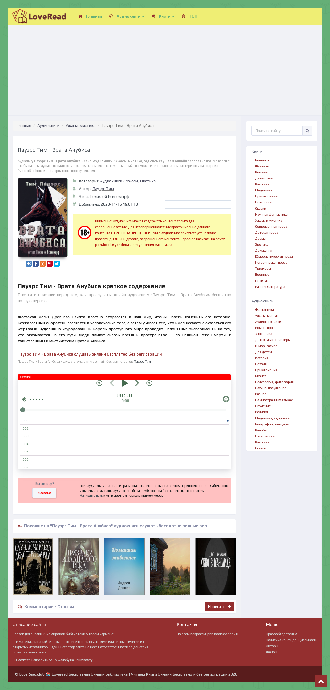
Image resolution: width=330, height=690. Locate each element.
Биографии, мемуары (272, 424)
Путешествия (265, 436)
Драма (260, 238)
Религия (261, 412)
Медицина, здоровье (272, 418)
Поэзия (261, 364)
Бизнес (260, 376)
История (261, 358)
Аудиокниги (126, 16)
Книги (163, 16)
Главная (90, 16)
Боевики (262, 160)
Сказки (260, 208)
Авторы (272, 646)
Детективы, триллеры (272, 340)
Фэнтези (262, 166)
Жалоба (44, 493)
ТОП (189, 16)
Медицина (263, 190)
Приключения (266, 370)
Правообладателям (281, 634)
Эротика (261, 244)
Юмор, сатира (266, 346)
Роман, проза (265, 328)
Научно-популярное (271, 388)
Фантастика (264, 310)
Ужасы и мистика (268, 220)
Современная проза (271, 226)
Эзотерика (263, 334)
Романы (261, 172)
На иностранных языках (274, 400)
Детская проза (266, 232)
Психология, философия (274, 382)
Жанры (271, 652)
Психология (264, 202)
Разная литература (270, 287)
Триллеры (263, 268)
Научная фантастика (271, 214)
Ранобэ (261, 430)
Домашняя (263, 250)
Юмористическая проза (274, 256)
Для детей (263, 352)
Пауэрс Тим (103, 188)
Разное (261, 394)
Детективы (264, 178)
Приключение (266, 196)
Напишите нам (91, 495)
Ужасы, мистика (80, 125)
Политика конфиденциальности (291, 640)
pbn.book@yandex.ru (223, 634)
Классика (262, 184)
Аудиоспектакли (268, 322)
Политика (262, 281)
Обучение (263, 406)
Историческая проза (271, 262)
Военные (262, 274)
